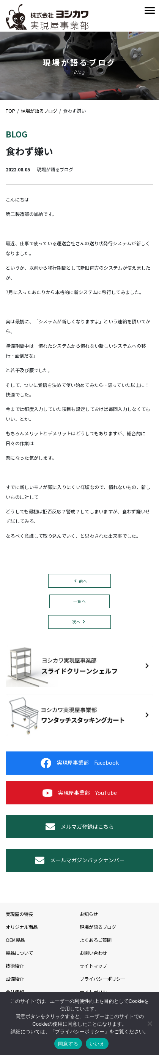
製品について (19, 952)
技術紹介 (15, 965)
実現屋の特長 (19, 914)
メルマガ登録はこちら (80, 826)
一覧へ (79, 601)
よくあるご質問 (96, 940)
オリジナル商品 (22, 927)
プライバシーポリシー (102, 978)
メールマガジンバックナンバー (79, 860)
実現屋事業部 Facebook (80, 763)
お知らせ (89, 914)
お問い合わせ (93, 952)
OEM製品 (15, 940)
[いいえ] (149, 1023)
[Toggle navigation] (149, 11)
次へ (76, 622)
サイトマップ (93, 965)
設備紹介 (15, 978)
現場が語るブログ (98, 927)
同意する (68, 1044)
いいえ (97, 1044)
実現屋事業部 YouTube (80, 793)
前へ (83, 581)
